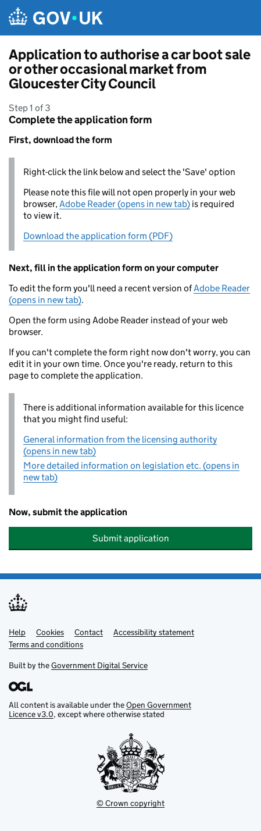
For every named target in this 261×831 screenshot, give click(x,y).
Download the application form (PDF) (98, 235)
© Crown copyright (130, 803)
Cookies (50, 632)
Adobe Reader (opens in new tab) (124, 203)
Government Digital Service (99, 665)
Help (17, 632)
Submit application (130, 538)
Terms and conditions (46, 644)
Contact (88, 632)
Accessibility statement (153, 632)
